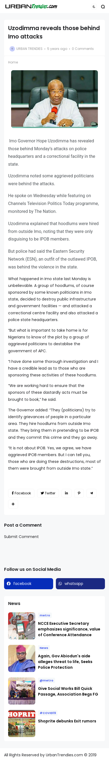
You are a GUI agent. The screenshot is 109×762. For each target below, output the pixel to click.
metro (45, 615)
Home (13, 62)
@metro (46, 680)
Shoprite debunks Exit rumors (67, 721)
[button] (94, 6)
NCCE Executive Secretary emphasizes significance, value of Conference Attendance (69, 629)
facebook (22, 583)
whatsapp (74, 583)
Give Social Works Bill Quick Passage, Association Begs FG (68, 691)
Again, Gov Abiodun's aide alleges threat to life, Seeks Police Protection (65, 661)
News (44, 648)
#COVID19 (48, 713)
